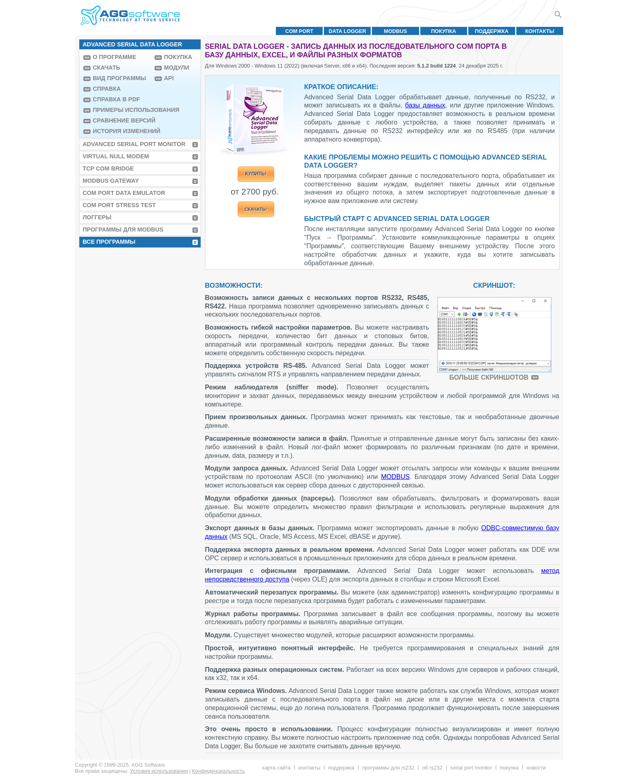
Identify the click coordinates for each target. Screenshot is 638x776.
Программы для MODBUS (123, 229)
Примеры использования (122, 110)
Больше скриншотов (488, 377)
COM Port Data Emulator (124, 193)
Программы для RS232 (388, 768)
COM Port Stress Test (119, 205)
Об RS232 (432, 768)
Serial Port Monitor (471, 768)
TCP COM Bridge (108, 168)
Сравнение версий (122, 120)
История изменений (122, 131)
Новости (536, 768)
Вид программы (119, 78)
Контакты (540, 31)
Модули (176, 67)
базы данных (425, 105)
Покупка (443, 31)
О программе (114, 57)
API (169, 78)
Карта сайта (276, 768)
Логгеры (97, 217)
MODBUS (395, 31)
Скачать (106, 67)
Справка (107, 88)
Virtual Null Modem (116, 156)
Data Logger (347, 31)
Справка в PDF (116, 99)
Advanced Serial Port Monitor (134, 144)
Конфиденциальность (218, 771)
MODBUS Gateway (111, 180)
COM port (299, 31)
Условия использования (159, 771)
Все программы (109, 241)
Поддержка (492, 31)
